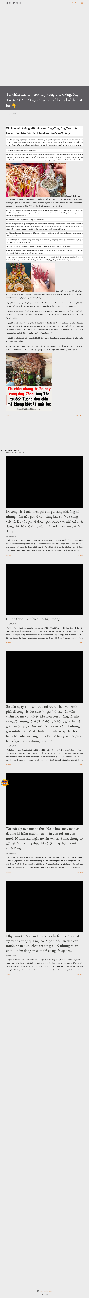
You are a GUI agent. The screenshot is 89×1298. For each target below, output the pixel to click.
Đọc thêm (80, 555)
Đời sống (9, 415)
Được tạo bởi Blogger (44, 1291)
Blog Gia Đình (13, 3)
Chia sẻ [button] (78, 415)
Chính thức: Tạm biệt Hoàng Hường (33, 618)
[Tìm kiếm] (74, 3)
